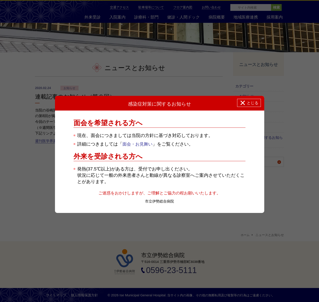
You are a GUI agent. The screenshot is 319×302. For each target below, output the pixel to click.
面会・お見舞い (138, 144)
